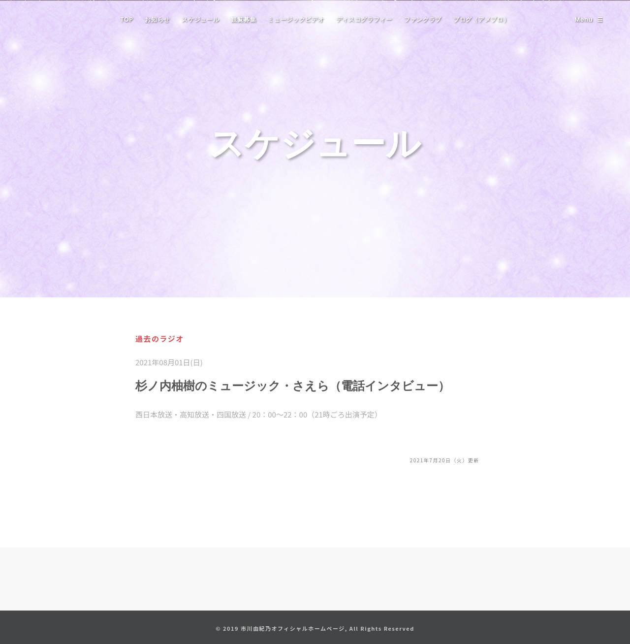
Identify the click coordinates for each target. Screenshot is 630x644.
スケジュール (200, 19)
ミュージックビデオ (296, 19)
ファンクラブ (422, 19)
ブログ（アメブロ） (481, 19)
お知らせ (157, 19)
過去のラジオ (159, 338)
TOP (127, 19)
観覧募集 (243, 19)
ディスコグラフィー (364, 19)
